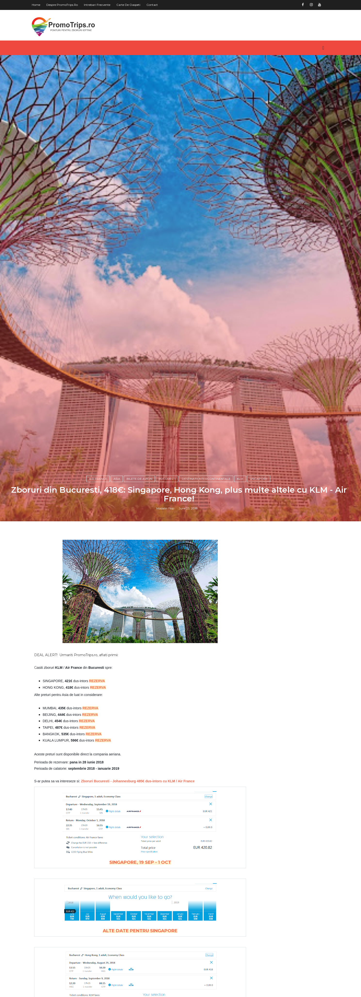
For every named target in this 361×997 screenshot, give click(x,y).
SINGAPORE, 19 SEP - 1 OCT (135, 994)
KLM (242, 607)
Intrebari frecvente (104, 5)
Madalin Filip (167, 637)
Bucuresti (168, 607)
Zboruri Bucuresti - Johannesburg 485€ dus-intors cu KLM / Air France (145, 913)
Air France (100, 607)
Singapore (260, 607)
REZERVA (104, 813)
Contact (159, 5)
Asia (118, 607)
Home (43, 5)
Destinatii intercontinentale (208, 607)
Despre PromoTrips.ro (69, 5)
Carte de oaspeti (135, 5)
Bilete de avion (141, 607)
